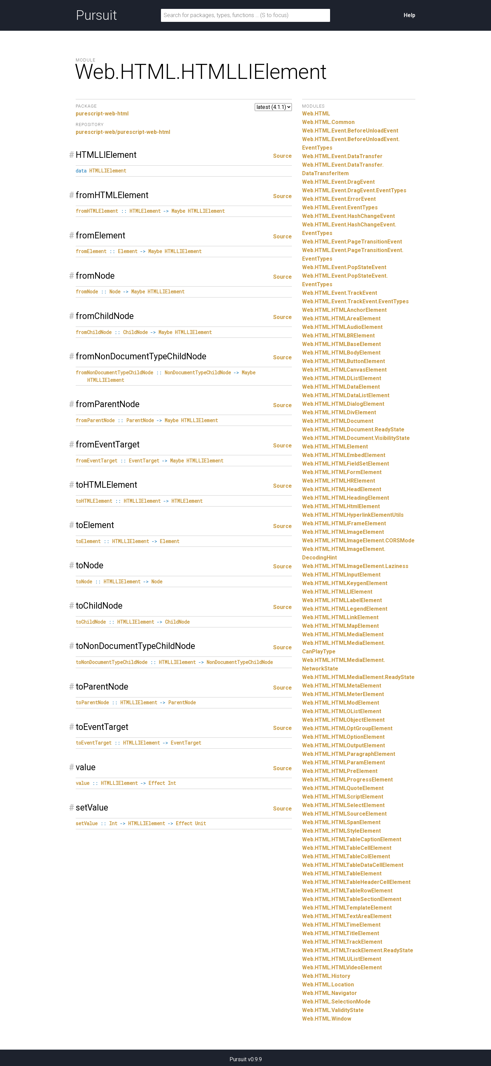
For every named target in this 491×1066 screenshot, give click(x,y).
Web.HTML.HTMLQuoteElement (343, 788)
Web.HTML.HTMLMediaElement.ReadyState (358, 677)
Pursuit (96, 15)
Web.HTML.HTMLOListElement (341, 711)
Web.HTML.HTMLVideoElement (342, 967)
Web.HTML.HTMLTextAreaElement (346, 916)
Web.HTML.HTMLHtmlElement (341, 506)
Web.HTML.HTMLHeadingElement (345, 498)
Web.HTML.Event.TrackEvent (339, 293)
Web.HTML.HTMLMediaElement (343, 634)
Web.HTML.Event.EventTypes (340, 207)
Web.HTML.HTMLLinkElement (340, 617)
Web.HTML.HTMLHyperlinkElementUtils (353, 515)
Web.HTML (316, 113)
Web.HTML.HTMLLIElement (337, 592)
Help (409, 15)
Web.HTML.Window (326, 1018)
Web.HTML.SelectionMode (336, 1001)
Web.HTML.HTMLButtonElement (343, 361)
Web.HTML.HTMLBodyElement (341, 352)
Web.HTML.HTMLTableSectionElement (351, 899)
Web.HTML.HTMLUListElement (341, 959)
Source (282, 156)
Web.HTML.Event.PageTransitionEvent (352, 241)
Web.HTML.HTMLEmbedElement (343, 455)
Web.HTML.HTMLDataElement (341, 387)
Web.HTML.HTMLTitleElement (340, 933)
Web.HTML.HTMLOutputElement (343, 745)
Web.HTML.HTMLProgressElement (347, 779)
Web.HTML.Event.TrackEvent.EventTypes (355, 301)
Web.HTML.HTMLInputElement (341, 574)
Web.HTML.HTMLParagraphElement (348, 754)
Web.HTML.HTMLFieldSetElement (345, 463)
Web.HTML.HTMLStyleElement (341, 831)
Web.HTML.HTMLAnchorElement (344, 310)
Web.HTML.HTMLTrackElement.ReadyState (357, 950)
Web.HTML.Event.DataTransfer (342, 156)
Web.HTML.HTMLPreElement (339, 771)
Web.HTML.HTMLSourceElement (344, 814)
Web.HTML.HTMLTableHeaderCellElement (356, 882)
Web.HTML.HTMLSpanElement (341, 822)
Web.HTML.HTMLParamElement (343, 762)
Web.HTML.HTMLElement (335, 446)
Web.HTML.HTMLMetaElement (341, 685)
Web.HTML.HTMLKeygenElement (344, 583)
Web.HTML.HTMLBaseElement (341, 344)
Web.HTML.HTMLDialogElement (343, 404)
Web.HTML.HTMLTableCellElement (346, 848)
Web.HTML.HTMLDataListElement (345, 395)
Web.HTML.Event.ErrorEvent (339, 199)
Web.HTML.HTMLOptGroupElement (347, 728)
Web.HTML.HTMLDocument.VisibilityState (356, 438)
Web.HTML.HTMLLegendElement (344, 609)
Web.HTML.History (326, 976)
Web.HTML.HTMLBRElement (338, 335)
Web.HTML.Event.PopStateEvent (344, 267)
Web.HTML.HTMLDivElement (339, 412)
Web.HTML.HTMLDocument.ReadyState (353, 429)
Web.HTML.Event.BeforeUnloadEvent (350, 130)
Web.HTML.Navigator (329, 993)
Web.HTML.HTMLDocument (337, 421)
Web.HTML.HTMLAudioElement (342, 327)
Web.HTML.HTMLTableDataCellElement (352, 865)
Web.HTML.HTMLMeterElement (343, 694)
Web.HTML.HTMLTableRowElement (347, 890)
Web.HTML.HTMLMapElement (340, 626)
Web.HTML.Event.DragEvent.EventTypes (354, 190)
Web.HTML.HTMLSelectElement (343, 805)
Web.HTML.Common (328, 122)
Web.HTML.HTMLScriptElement (342, 796)
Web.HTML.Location (328, 984)
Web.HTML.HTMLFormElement (342, 472)
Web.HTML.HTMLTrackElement (342, 942)
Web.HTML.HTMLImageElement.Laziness (355, 566)
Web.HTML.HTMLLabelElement (342, 600)
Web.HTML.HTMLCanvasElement (344, 369)
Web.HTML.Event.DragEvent (338, 182)
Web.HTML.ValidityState (333, 1010)
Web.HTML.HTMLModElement (340, 703)
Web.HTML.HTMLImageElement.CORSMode (358, 540)
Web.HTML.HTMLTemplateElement (347, 907)
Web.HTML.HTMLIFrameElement (344, 523)
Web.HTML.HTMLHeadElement (341, 489)
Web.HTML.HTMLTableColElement (346, 856)
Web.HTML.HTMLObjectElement (343, 720)
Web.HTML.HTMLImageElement (343, 532)
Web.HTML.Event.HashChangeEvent (348, 216)
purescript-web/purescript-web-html (123, 132)
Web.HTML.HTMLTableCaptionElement (351, 839)
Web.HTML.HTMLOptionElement (343, 737)
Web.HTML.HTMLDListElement (341, 378)
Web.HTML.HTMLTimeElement (341, 925)
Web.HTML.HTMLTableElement (342, 873)
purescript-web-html (102, 113)
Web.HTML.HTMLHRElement (338, 480)
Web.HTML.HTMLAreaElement (341, 318)
